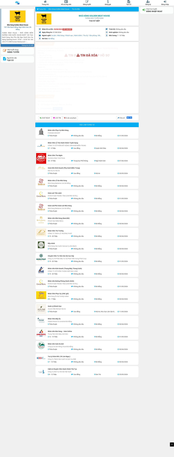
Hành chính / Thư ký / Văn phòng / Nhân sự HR (90, 35)
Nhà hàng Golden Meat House (58, 9)
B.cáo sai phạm (70, 118)
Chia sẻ (121, 118)
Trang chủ (41, 9)
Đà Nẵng (51, 38)
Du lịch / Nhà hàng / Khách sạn (62, 35)
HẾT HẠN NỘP (67, 29)
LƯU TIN (57, 118)
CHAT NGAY (45, 118)
